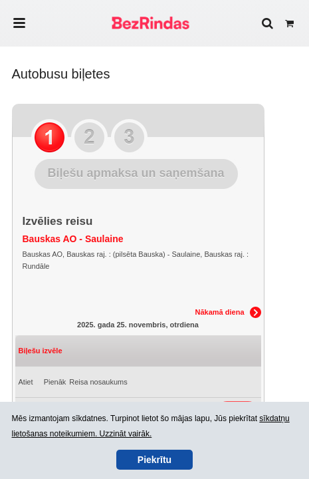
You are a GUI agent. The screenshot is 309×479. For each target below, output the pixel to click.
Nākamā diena (220, 312)
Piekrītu (154, 459)
